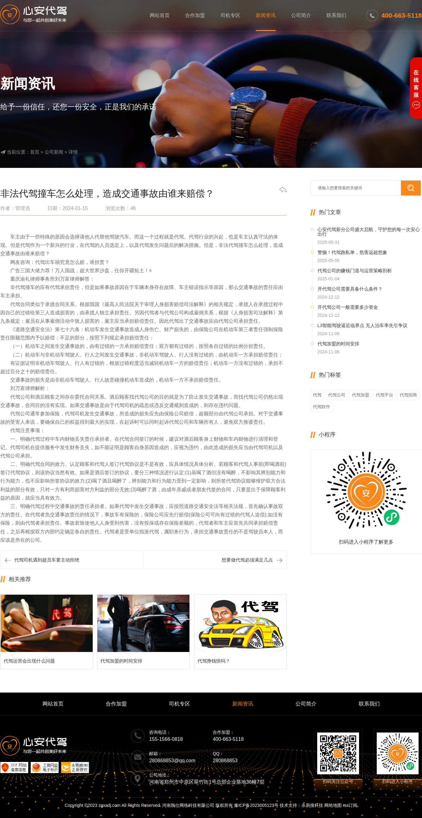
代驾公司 (336, 394)
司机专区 (230, 15)
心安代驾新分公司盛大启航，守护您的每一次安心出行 (369, 232)
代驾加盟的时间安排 (338, 343)
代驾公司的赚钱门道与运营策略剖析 (355, 270)
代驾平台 (384, 394)
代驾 (317, 394)
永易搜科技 (312, 805)
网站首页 (160, 15)
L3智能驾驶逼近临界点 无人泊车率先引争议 (363, 325)
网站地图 (333, 805)
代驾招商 (408, 394)
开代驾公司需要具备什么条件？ (350, 288)
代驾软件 (321, 406)
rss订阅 (350, 805)
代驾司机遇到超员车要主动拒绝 (46, 559)
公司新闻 (54, 152)
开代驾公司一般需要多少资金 (348, 307)
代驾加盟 (360, 394)
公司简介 (301, 15)
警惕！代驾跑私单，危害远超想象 (352, 252)
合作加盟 (195, 15)
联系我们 (336, 15)
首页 (34, 152)
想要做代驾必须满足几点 (247, 559)
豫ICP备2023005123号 (256, 805)
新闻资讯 (266, 15)
